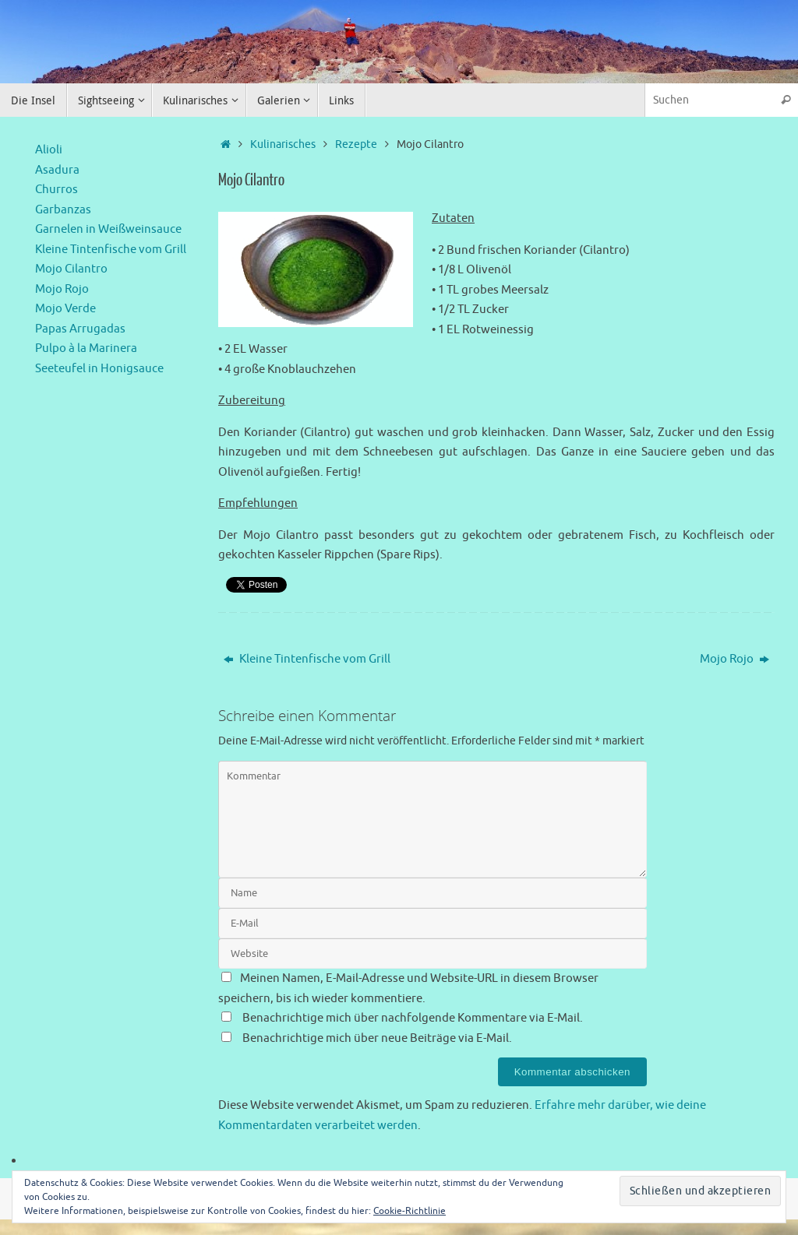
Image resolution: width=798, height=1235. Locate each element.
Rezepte (356, 144)
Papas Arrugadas (80, 329)
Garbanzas (63, 209)
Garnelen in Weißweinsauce (108, 229)
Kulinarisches (283, 144)
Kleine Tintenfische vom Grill (307, 659)
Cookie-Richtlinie (409, 1211)
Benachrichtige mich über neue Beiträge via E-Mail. (377, 1038)
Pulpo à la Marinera (86, 348)
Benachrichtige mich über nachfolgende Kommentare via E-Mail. (412, 1018)
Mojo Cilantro (71, 269)
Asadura (57, 170)
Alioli (48, 149)
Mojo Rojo (734, 659)
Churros (56, 189)
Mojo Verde (65, 308)
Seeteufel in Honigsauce (99, 368)
